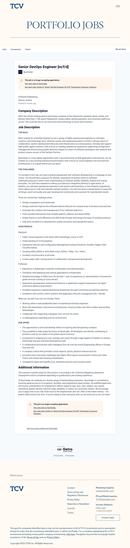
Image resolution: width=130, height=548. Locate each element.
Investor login (108, 517)
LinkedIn (71, 508)
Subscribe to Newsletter (78, 504)
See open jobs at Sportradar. (36, 84)
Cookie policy (69, 456)
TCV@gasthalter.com (105, 499)
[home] (36, 6)
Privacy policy (58, 456)
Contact (71, 488)
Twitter (70, 512)
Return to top (16, 475)
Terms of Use (33, 537)
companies (16, 49)
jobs (4, 49)
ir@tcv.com (101, 508)
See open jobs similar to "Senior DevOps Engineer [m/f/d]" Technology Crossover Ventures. (61, 87)
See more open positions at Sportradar (42, 428)
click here (71, 534)
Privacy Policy (73, 499)
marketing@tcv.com (105, 491)
